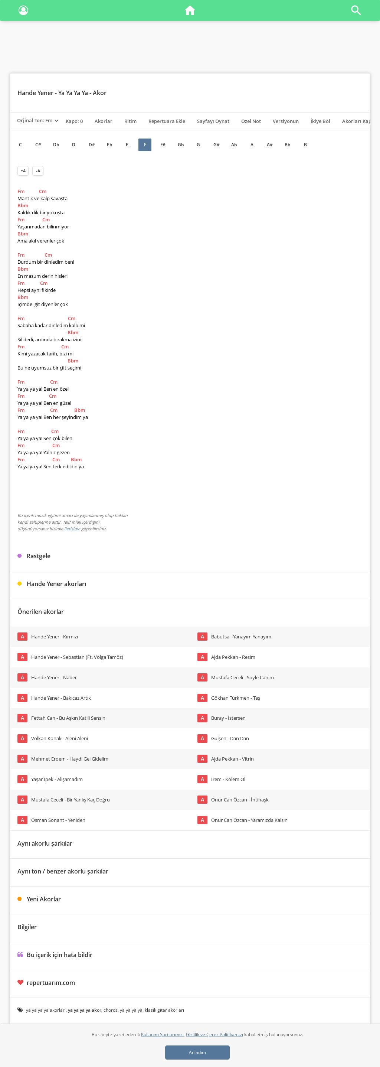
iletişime (72, 528)
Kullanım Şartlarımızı (162, 1034)
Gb (181, 144)
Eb (109, 144)
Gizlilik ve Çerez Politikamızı (214, 1034)
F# (163, 144)
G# (216, 144)
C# (38, 144)
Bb (287, 144)
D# (92, 144)
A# (270, 144)
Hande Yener (35, 93)
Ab (234, 144)
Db (56, 144)
